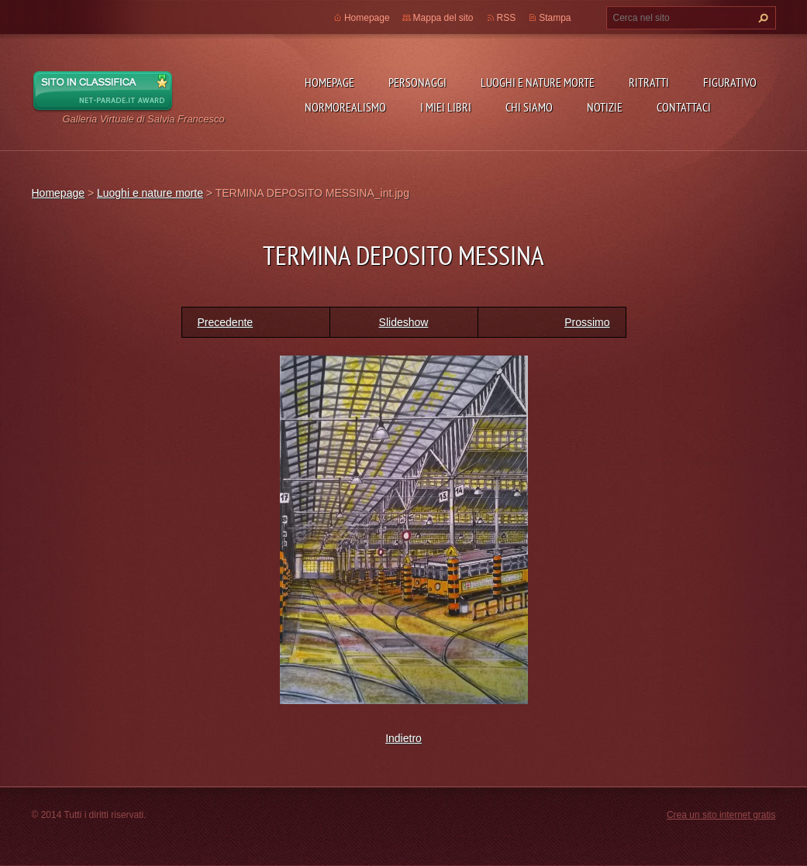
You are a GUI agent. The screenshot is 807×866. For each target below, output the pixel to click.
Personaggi (417, 82)
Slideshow (404, 322)
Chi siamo (529, 107)
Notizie (604, 107)
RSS (506, 17)
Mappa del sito (443, 17)
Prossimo (586, 322)
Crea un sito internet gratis (721, 814)
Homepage (329, 82)
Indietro (403, 738)
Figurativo (730, 82)
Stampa (555, 17)
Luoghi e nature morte (538, 82)
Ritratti (649, 82)
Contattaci (684, 107)
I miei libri (445, 107)
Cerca (761, 17)
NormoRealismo (345, 107)
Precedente (225, 322)
